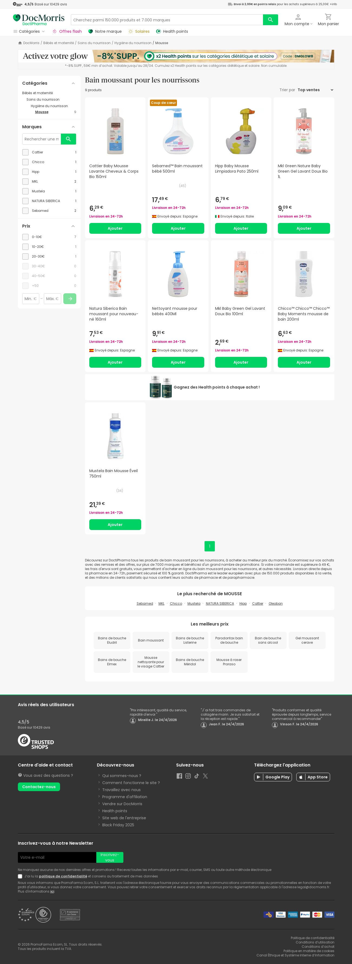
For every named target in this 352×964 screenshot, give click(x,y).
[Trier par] (315, 90)
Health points (114, 811)
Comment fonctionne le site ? (131, 782)
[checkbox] (49, 152)
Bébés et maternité (58, 43)
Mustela (193, 603)
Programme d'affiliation (124, 797)
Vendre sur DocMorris (122, 804)
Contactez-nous (39, 786)
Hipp (243, 603)
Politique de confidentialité (312, 938)
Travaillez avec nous (121, 789)
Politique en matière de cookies (309, 951)
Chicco (176, 603)
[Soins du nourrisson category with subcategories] (51, 99)
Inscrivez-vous (110, 857)
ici (52, 891)
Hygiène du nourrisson (133, 43)
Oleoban (276, 603)
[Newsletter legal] (21, 876)
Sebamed (145, 603)
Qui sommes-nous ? (121, 775)
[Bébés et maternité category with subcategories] (49, 93)
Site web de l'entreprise (124, 818)
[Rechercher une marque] (41, 139)
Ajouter (115, 228)
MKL (162, 603)
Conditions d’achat (318, 946)
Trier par (287, 90)
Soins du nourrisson (94, 43)
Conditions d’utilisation (315, 942)
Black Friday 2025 (118, 825)
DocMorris (31, 43)
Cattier (257, 603)
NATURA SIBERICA (220, 603)
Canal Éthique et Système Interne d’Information (295, 955)
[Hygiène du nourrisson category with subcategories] (53, 106)
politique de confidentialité (63, 876)
